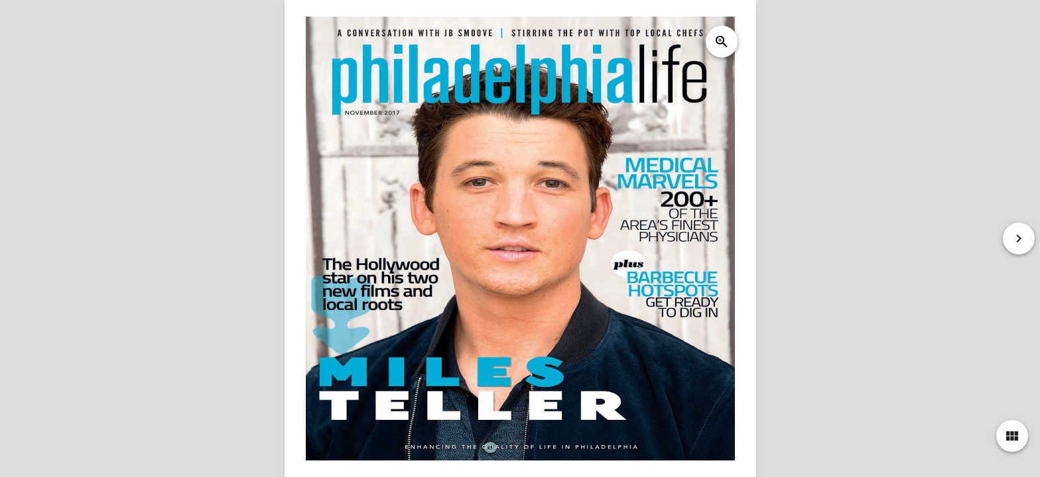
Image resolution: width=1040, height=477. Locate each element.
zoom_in (721, 42)
